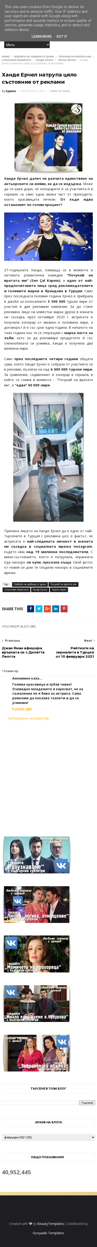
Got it (61, 36)
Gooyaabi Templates (48, 1233)
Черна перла (67, 60)
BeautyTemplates (50, 1223)
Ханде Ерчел (44, 60)
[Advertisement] (48, 775)
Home (6, 56)
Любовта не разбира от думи (33, 56)
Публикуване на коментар (28, 718)
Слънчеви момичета (16, 60)
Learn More (42, 36)
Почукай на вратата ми (74, 56)
